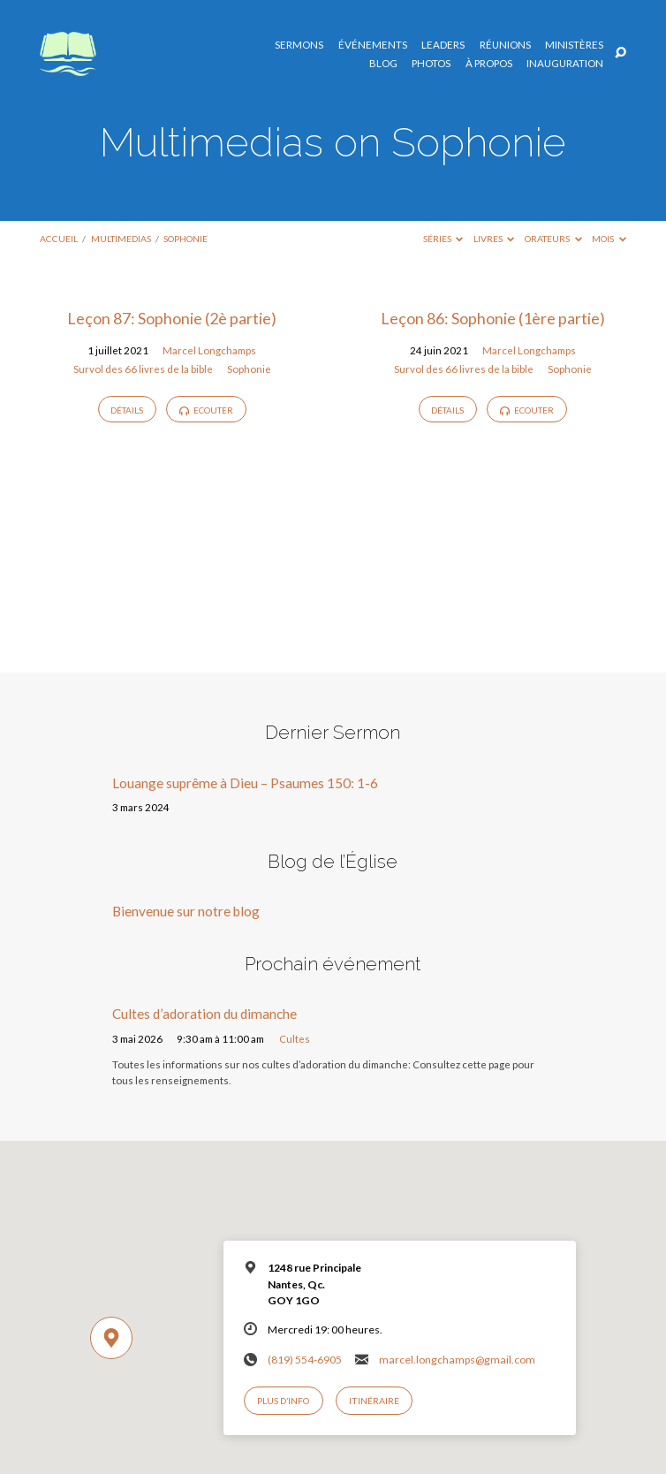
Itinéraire (374, 1400)
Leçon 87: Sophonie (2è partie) (171, 318)
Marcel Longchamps (209, 350)
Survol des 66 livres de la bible (143, 369)
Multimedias (121, 238)
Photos (431, 63)
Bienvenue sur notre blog (186, 911)
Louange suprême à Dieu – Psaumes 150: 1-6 (245, 783)
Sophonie (185, 238)
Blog (383, 63)
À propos (488, 63)
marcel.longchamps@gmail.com (457, 1359)
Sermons (299, 45)
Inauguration (564, 63)
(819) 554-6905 (305, 1359)
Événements (372, 45)
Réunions (505, 45)
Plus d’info (283, 1400)
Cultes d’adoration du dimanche (204, 1014)
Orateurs (553, 238)
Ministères (574, 45)
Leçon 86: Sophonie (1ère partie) (493, 318)
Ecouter (206, 410)
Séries (443, 238)
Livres (494, 238)
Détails (126, 410)
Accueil (59, 238)
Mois (609, 238)
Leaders (443, 45)
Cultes (294, 1039)
